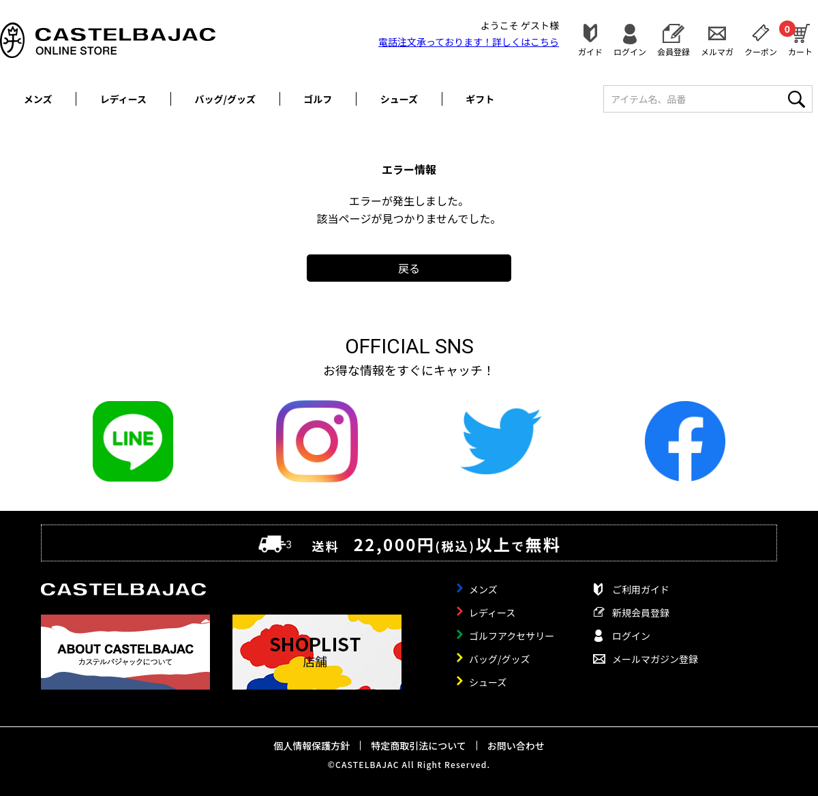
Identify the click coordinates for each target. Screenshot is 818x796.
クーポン (760, 51)
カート (800, 38)
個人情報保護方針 (311, 745)
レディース (123, 99)
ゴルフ (317, 99)
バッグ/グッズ (225, 99)
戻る (409, 268)
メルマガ (717, 51)
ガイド (590, 51)
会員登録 (673, 51)
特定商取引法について (418, 745)
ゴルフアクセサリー (511, 636)
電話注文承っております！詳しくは (468, 41)
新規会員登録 (640, 612)
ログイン (630, 51)
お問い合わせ (516, 745)
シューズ (399, 99)
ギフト (480, 99)
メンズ (38, 99)
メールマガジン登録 (655, 659)
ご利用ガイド (640, 589)
